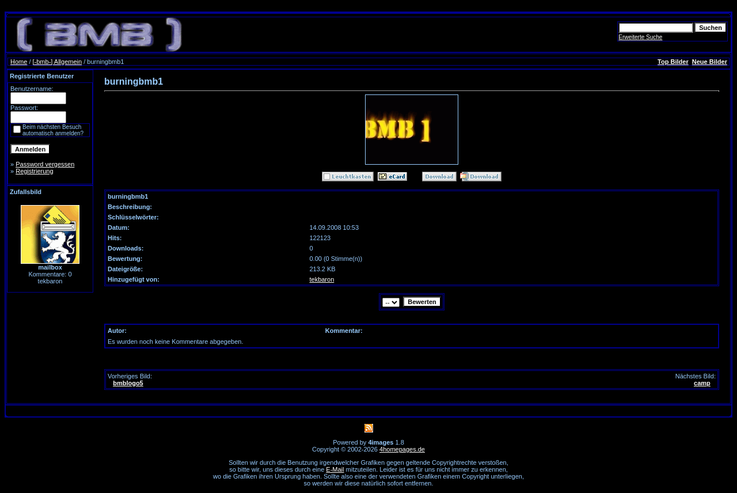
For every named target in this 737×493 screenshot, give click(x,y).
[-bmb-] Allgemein (57, 61)
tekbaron (321, 279)
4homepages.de (402, 449)
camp (702, 383)
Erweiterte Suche (640, 37)
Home (18, 61)
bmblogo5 (128, 383)
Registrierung (34, 171)
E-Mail (335, 469)
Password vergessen (45, 164)
